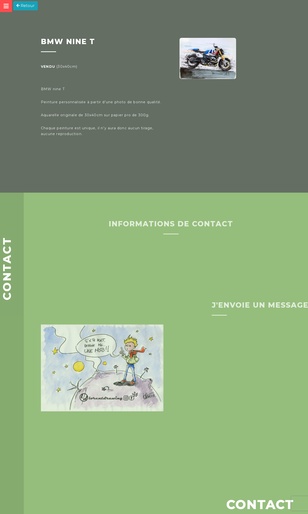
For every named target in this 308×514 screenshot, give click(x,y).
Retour (25, 5)
